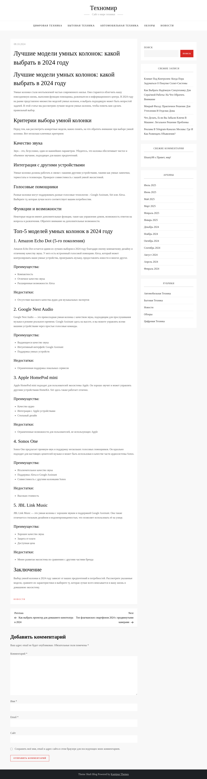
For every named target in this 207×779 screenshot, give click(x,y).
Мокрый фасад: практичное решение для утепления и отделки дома (167, 108)
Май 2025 (149, 199)
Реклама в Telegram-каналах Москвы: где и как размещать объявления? (168, 131)
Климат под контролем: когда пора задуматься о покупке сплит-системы (165, 81)
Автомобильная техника (119, 25)
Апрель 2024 (151, 261)
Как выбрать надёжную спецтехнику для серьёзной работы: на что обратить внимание (167, 95)
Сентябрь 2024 (152, 247)
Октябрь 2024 (151, 240)
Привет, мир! (164, 157)
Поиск (148, 47)
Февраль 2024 (151, 268)
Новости (167, 25)
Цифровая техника (47, 25)
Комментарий (18, 653)
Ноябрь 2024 (151, 234)
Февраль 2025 (151, 213)
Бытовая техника (81, 25)
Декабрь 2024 (151, 227)
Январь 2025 (151, 220)
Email (14, 717)
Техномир (103, 7)
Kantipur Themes (120, 774)
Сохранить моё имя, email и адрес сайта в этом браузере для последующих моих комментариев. (67, 748)
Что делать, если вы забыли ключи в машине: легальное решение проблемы (166, 120)
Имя (13, 701)
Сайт (13, 733)
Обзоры (149, 25)
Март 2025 (150, 206)
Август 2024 (151, 254)
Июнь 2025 (150, 192)
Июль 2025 (150, 185)
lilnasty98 (149, 157)
